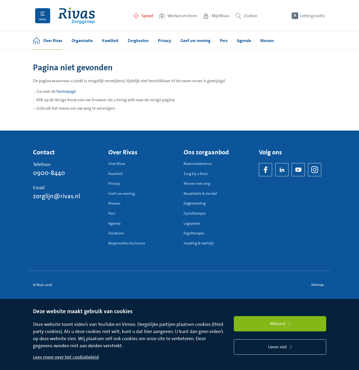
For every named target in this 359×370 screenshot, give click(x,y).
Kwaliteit (115, 173)
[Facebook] (265, 169)
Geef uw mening (121, 193)
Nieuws (114, 203)
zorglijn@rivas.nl (56, 196)
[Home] (76, 16)
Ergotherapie (194, 233)
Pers (111, 213)
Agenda (114, 223)
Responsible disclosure (126, 243)
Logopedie (192, 223)
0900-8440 (49, 173)
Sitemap (317, 285)
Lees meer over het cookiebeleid (66, 357)
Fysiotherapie (195, 213)
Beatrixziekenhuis (198, 163)
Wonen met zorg (197, 183)
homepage (66, 91)
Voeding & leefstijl (199, 243)
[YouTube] (298, 169)
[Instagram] (314, 169)
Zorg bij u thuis (196, 173)
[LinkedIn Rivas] (281, 169)
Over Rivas (116, 163)
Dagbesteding (195, 203)
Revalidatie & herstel (200, 193)
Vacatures (116, 233)
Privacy (114, 183)
